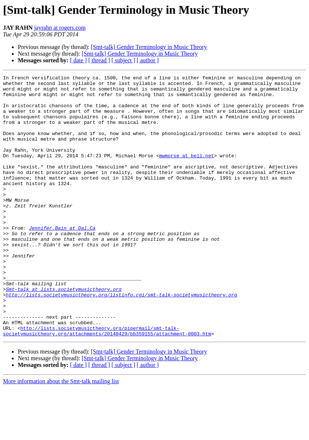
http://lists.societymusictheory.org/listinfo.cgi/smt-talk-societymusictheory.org (121, 339)
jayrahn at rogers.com (60, 27)
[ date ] (78, 60)
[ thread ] (99, 60)
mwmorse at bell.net (186, 172)
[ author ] (148, 60)
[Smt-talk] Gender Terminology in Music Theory (149, 47)
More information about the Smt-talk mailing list (61, 433)
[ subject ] (123, 60)
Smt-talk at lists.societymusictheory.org (64, 332)
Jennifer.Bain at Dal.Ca (62, 259)
